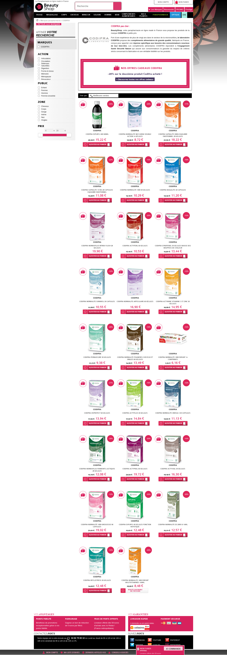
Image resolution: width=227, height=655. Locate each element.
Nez (43, 117)
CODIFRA (45, 47)
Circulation (45, 61)
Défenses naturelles (45, 64)
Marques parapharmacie (51, 21)
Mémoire (45, 74)
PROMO (179, 9)
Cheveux (45, 106)
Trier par (83, 95)
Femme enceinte (48, 96)
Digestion (45, 68)
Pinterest (175, 640)
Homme (44, 93)
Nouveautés (169, 9)
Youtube (157, 640)
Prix (41, 126)
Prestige (188, 9)
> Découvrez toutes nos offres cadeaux (134, 79)
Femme (44, 90)
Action (43, 54)
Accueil (37, 20)
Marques (155, 10)
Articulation (46, 58)
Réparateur (46, 79)
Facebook (140, 640)
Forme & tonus (47, 71)
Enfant (44, 87)
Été (184, 15)
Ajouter (97, 144)
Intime (43, 114)
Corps (43, 109)
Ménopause (46, 76)
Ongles (44, 120)
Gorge (43, 112)
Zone (41, 102)
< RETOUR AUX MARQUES (48, 24)
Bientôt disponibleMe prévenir (135, 590)
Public (43, 83)
